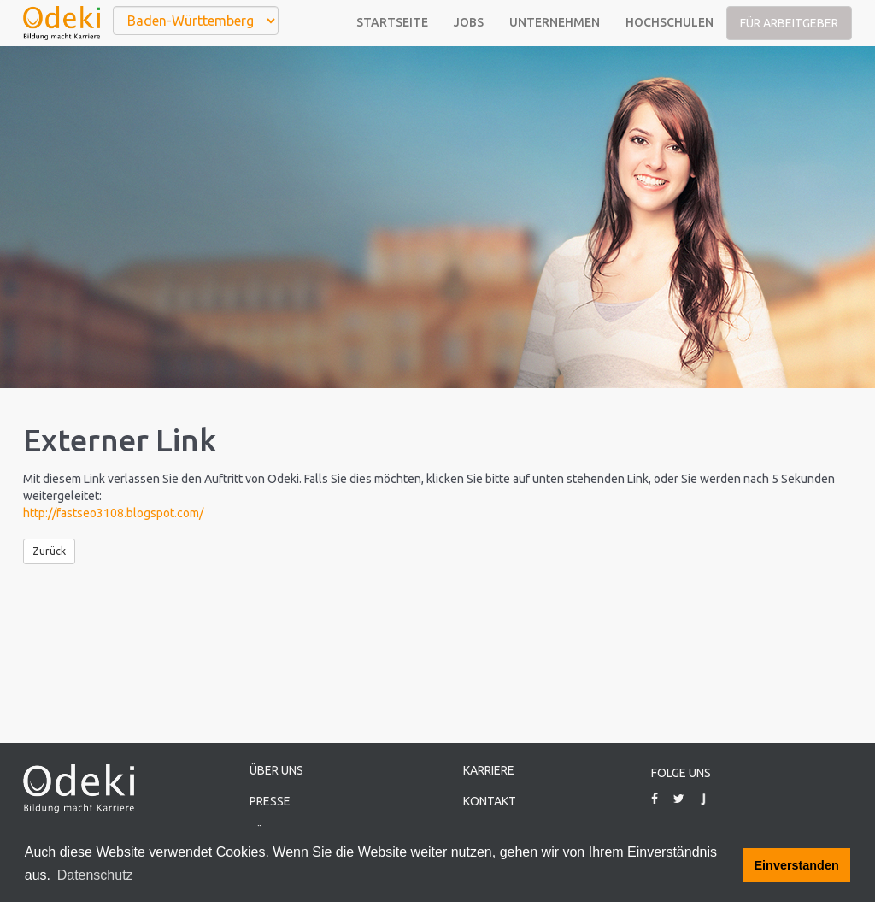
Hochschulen (669, 22)
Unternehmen (554, 22)
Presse (270, 801)
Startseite (392, 22)
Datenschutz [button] (95, 875)
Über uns (276, 770)
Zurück (49, 551)
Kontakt (489, 801)
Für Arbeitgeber (789, 23)
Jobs (469, 22)
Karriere (488, 770)
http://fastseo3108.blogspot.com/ (113, 513)
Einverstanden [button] (797, 865)
